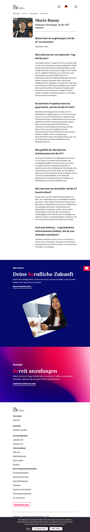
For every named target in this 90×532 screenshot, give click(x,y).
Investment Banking (21, 473)
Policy (28, 528)
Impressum (16, 516)
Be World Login (21, 505)
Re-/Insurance (19, 498)
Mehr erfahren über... (22, 287)
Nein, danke (56, 529)
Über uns (16, 452)
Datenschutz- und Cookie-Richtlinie (33, 516)
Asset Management (20, 481)
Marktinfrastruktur (21, 477)
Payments (17, 485)
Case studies (18, 460)
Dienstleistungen (19, 456)
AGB (47, 516)
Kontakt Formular (20, 430)
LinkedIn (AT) (18, 444)
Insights (16, 465)
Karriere (16, 420)
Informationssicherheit (22, 494)
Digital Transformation (22, 489)
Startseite (16, 13)
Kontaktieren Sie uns (24, 384)
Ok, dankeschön (40, 529)
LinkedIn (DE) (18, 440)
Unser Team (33, 13)
